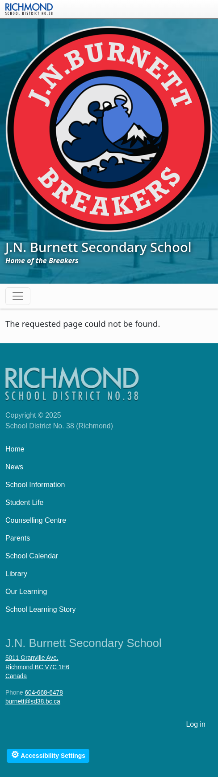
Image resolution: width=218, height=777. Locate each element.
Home (15, 449)
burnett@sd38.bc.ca (32, 701)
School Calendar (31, 556)
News (14, 467)
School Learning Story (40, 609)
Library (16, 574)
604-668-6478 (44, 692)
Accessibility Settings (48, 754)
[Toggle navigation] (17, 296)
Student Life (24, 502)
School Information (35, 484)
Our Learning (26, 591)
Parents (17, 538)
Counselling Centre (35, 520)
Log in (195, 724)
